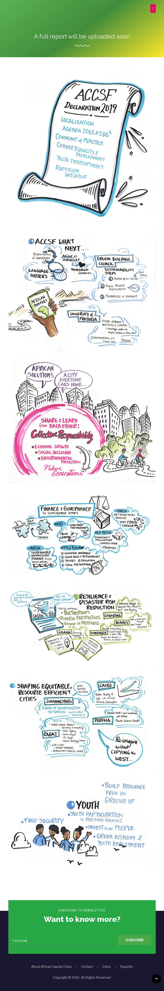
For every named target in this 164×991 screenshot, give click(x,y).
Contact (87, 967)
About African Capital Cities (51, 967)
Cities (106, 967)
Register (126, 967)
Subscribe (135, 940)
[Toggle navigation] (153, 8)
